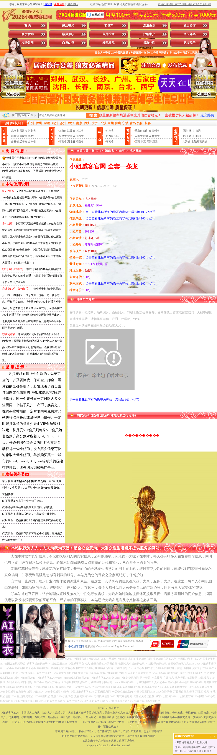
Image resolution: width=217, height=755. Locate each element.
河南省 (80, 141)
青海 (149, 141)
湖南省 (63, 141)
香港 (185, 130)
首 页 (27, 25)
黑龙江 (32, 136)
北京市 (15, 130)
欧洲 (191, 136)
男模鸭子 (189, 43)
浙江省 (80, 130)
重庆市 (139, 130)
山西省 (15, 136)
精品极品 (108, 43)
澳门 (191, 130)
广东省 (110, 130)
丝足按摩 (108, 34)
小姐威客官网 (76, 646)
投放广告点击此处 (108, 707)
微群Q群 (149, 43)
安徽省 (71, 136)
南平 (122, 151)
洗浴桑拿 (149, 25)
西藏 (137, 141)
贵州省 (155, 130)
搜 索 (93, 115)
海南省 (110, 141)
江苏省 (71, 130)
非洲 (198, 136)
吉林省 (15, 141)
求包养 (108, 25)
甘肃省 (155, 136)
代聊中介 (149, 34)
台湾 (198, 130)
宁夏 (143, 141)
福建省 (63, 136)
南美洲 (203, 141)
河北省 (32, 130)
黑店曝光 (68, 25)
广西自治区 (112, 136)
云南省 (139, 136)
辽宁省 (23, 141)
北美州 (195, 141)
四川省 (147, 130)
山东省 (32, 141)
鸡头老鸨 (189, 34)
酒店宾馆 (189, 25)
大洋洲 (186, 141)
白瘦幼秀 (68, 43)
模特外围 (27, 43)
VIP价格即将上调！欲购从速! (191, 742)
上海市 (63, 130)
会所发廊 (27, 34)
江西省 (80, 136)
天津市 (23, 130)
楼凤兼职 (68, 34)
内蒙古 (23, 136)
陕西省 (147, 136)
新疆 (155, 141)
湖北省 (71, 141)
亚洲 (185, 136)
